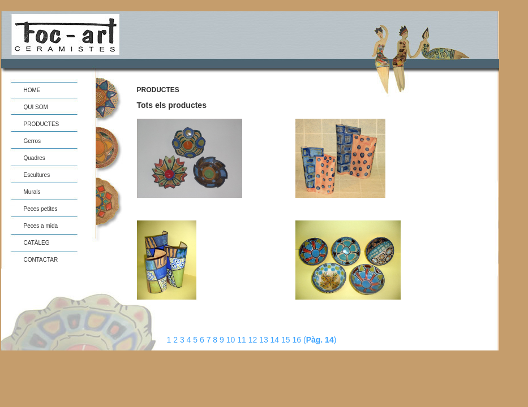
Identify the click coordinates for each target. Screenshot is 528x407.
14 (276, 339)
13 (264, 339)
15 (286, 339)
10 (231, 339)
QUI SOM (36, 107)
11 (242, 339)
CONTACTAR (41, 260)
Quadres (34, 158)
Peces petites (41, 209)
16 (298, 339)
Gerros (32, 141)
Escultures (37, 175)
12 (253, 339)
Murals (32, 192)
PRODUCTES (41, 124)
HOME (32, 90)
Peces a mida (41, 226)
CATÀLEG (37, 243)
